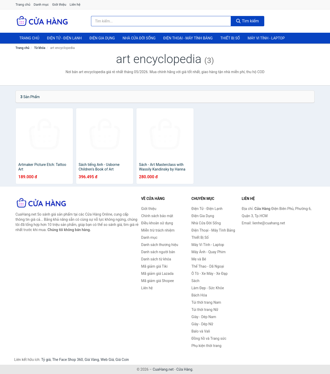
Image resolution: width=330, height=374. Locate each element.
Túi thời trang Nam (206, 302)
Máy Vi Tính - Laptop (266, 38)
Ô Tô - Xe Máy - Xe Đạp (210, 273)
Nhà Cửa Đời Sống (138, 38)
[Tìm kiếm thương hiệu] (161, 21)
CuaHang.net (163, 369)
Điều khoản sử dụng (157, 223)
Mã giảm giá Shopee (157, 281)
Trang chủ (22, 4)
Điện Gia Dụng (102, 38)
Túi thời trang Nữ (205, 310)
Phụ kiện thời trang (206, 346)
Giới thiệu (59, 4)
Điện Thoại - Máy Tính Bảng (187, 38)
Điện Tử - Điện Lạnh (64, 38)
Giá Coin (122, 360)
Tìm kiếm (247, 21)
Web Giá (107, 360)
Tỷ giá (46, 360)
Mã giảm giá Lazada (157, 273)
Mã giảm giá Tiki (154, 266)
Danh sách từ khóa (156, 259)
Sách (196, 281)
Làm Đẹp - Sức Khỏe (208, 288)
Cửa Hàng (184, 369)
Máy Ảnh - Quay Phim (209, 252)
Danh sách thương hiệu (159, 245)
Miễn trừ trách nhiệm (158, 230)
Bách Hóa (199, 295)
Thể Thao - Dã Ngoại (208, 266)
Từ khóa (39, 48)
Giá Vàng (92, 360)
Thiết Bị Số (230, 38)
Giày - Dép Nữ (202, 324)
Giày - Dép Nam (204, 317)
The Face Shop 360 (67, 360)
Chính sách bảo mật (157, 216)
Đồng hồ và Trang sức (209, 338)
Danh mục (41, 4)
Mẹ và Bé (199, 259)
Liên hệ (75, 4)
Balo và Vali (201, 331)
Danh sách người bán (158, 252)
